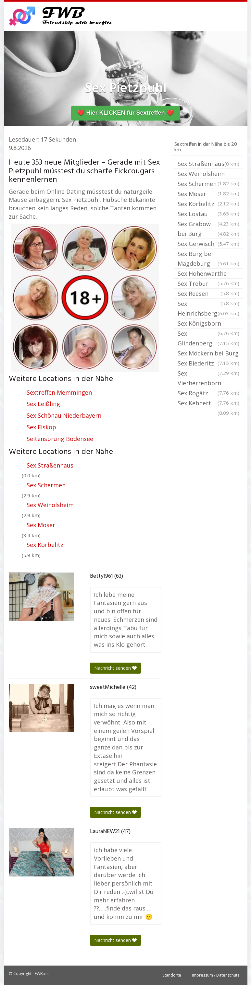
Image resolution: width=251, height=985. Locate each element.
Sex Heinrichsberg (208, 309)
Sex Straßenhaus (50, 465)
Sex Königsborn (208, 324)
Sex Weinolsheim (50, 505)
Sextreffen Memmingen (59, 392)
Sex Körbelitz (45, 545)
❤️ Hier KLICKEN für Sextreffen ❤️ (125, 113)
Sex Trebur (208, 284)
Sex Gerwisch (208, 244)
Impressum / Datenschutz (215, 975)
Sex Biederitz (208, 363)
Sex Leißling (43, 404)
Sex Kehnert (208, 403)
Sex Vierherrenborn (208, 378)
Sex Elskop (41, 427)
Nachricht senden (115, 668)
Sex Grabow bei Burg (208, 229)
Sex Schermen (46, 485)
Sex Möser (41, 525)
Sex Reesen (208, 294)
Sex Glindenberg (208, 339)
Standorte (171, 975)
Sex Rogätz (208, 393)
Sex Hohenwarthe (208, 274)
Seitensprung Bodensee (60, 439)
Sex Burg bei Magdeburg (208, 259)
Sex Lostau (208, 214)
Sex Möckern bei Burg (208, 353)
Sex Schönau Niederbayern (64, 415)
